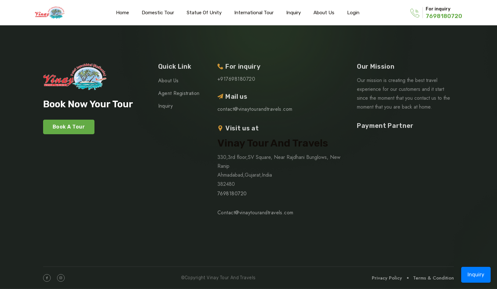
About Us (323, 13)
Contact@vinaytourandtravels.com (255, 212)
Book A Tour (69, 127)
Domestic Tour (158, 13)
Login (353, 13)
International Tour (254, 13)
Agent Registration (179, 93)
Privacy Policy (387, 277)
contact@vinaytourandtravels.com (255, 109)
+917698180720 (236, 79)
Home (122, 13)
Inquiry (293, 13)
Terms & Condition (433, 277)
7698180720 (444, 16)
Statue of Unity (204, 13)
